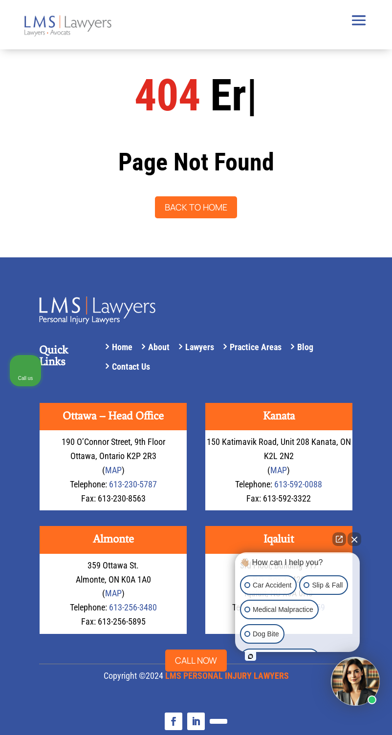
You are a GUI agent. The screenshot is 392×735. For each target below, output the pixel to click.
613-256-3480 (133, 607)
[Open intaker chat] (250, 656)
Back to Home (196, 207)
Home (122, 347)
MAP (113, 470)
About (159, 347)
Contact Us (131, 366)
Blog (305, 347)
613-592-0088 (298, 484)
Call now (196, 660)
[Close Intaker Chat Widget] (354, 539)
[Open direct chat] (339, 539)
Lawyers (199, 347)
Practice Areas (256, 347)
